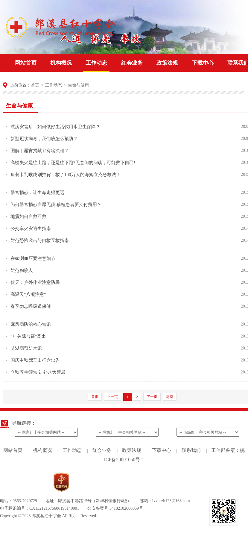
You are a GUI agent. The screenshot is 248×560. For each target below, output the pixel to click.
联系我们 (191, 450)
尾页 (169, 397)
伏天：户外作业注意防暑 (35, 282)
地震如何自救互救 (28, 216)
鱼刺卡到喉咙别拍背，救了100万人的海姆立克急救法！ (65, 174)
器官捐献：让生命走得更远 (37, 192)
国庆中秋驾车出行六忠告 (35, 360)
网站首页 (25, 63)
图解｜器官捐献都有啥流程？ (39, 150)
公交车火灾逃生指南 (30, 228)
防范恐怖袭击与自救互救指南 (39, 240)
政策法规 (167, 63)
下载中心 (203, 63)
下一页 (152, 397)
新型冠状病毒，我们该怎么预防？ (44, 138)
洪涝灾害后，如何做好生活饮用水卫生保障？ (55, 126)
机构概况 (61, 63)
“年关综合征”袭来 (28, 336)
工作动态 (96, 63)
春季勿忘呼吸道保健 (30, 306)
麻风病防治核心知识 (30, 324)
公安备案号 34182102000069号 (115, 508)
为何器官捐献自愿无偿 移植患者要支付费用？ (55, 204)
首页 (35, 85)
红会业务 (132, 63)
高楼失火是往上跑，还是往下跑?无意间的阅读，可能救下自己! (72, 162)
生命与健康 (78, 85)
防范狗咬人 (21, 270)
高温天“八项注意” (28, 294)
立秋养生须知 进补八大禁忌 (38, 372)
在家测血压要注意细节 (32, 258)
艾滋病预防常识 (26, 348)
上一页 (112, 397)
